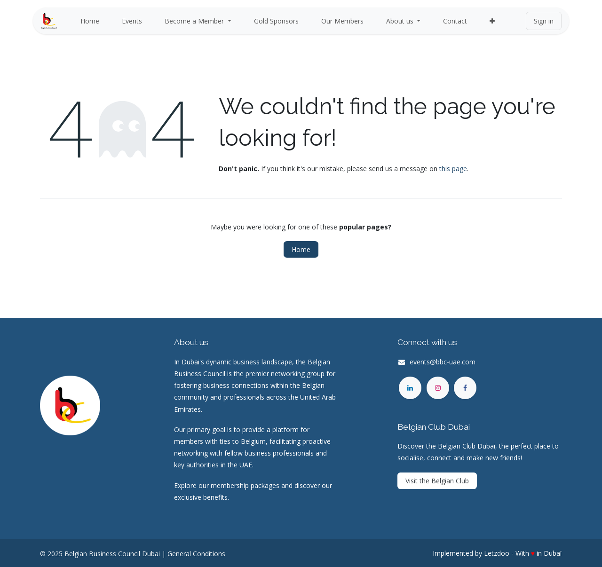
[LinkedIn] (410, 388)
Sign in (544, 20)
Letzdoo (496, 553)
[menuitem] (90, 21)
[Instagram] (438, 388)
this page (453, 168)
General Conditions (196, 553)
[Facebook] (465, 388)
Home (301, 249)
